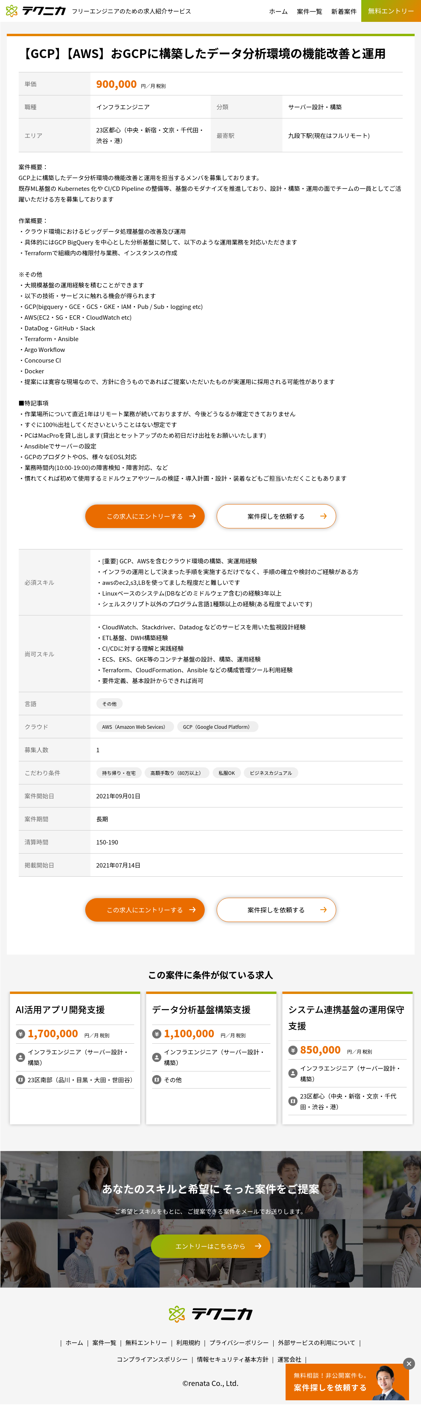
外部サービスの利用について (317, 1342)
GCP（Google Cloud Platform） (218, 726)
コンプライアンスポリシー (152, 1359)
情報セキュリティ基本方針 (232, 1359)
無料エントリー (146, 1342)
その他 (109, 703)
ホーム (278, 11)
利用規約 (188, 1342)
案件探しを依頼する (276, 516)
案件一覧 (309, 11)
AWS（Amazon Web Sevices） (135, 726)
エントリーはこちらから (210, 1246)
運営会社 (289, 1359)
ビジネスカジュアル (271, 772)
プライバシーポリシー (239, 1342)
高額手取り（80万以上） (177, 772)
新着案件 (344, 11)
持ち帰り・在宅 (119, 772)
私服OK (227, 772)
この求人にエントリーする (144, 516)
